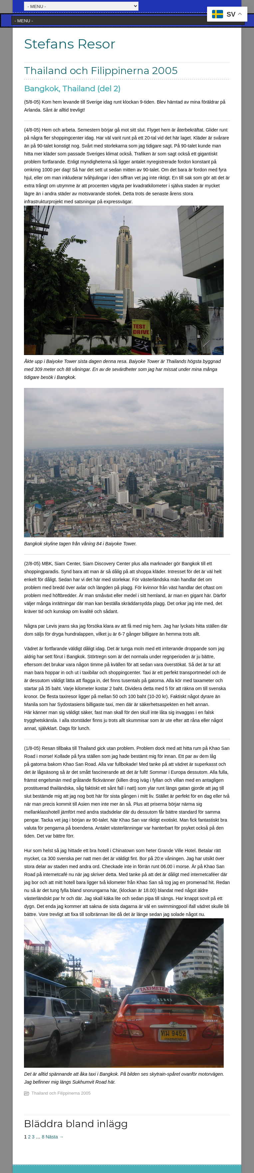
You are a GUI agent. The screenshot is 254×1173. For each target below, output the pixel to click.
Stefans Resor (70, 44)
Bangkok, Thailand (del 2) (72, 88)
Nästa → (55, 1136)
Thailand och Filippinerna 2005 (61, 1093)
